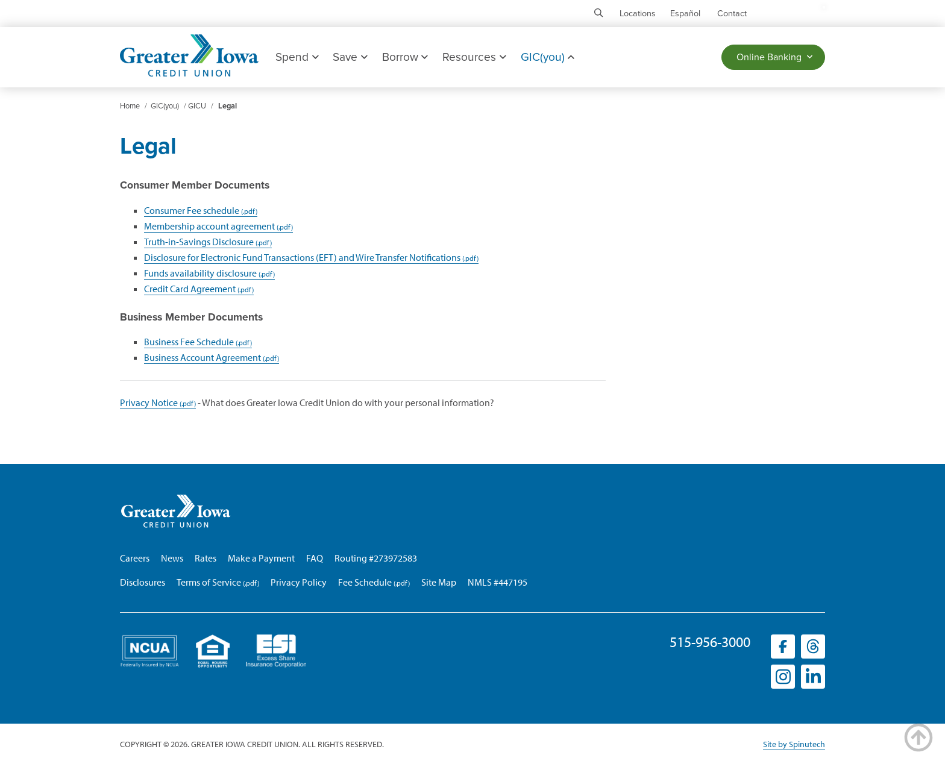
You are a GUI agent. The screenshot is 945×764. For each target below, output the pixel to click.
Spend (296, 57)
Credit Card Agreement (190, 289)
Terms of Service (209, 582)
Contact (732, 13)
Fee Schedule (365, 582)
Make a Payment (261, 558)
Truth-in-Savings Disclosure (199, 242)
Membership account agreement (209, 226)
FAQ (314, 558)
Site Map (438, 582)
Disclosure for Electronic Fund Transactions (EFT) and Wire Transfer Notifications (302, 257)
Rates (205, 558)
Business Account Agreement (202, 357)
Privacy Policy (299, 582)
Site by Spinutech (794, 744)
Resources (474, 57)
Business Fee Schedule (189, 342)
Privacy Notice (149, 402)
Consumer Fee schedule (191, 210)
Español (685, 13)
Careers (134, 558)
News (172, 558)
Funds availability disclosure (200, 273)
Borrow (405, 57)
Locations (638, 13)
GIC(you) (547, 57)
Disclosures (142, 582)
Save (350, 57)
